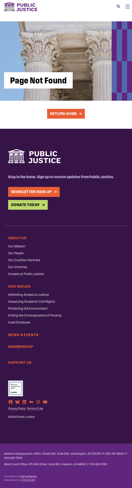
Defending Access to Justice (28, 294)
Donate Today (25, 205)
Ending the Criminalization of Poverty (35, 315)
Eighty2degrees (28, 476)
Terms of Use (35, 408)
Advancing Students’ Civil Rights (31, 301)
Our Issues (19, 286)
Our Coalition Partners (24, 260)
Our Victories (17, 267)
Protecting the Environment (28, 308)
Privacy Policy (16, 408)
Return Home (63, 113)
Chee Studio (28, 480)
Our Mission (16, 246)
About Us (17, 238)
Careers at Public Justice (26, 274)
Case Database (19, 322)
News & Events (23, 335)
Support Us (20, 362)
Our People (16, 253)
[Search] (118, 6)
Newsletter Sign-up (31, 192)
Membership (20, 346)
